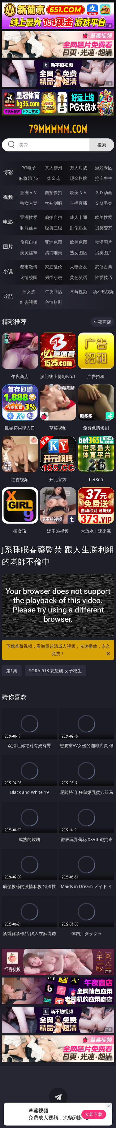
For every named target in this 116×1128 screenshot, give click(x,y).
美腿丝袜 (28, 252)
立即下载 (93, 1114)
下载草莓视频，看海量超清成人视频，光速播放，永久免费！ (58, 650)
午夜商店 (53, 291)
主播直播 (78, 203)
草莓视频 (78, 291)
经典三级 (53, 228)
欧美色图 (78, 242)
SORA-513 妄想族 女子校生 (55, 670)
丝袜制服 (53, 203)
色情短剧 (53, 302)
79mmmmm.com (58, 129)
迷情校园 (28, 277)
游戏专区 (103, 168)
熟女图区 (78, 252)
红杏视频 (28, 302)
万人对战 (78, 168)
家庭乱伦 (53, 267)
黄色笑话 (78, 277)
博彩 (8, 172)
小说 (8, 271)
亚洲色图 (53, 242)
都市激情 (28, 267)
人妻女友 (78, 267)
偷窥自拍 (28, 242)
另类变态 (103, 228)
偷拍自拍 (53, 217)
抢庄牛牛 (103, 178)
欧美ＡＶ (78, 192)
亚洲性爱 (28, 217)
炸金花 (53, 178)
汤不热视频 (103, 291)
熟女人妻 (28, 203)
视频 (8, 197)
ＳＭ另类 (103, 203)
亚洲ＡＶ (28, 192)
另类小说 (53, 277)
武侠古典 (103, 267)
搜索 (101, 145)
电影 (8, 221)
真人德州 (53, 168)
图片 (8, 246)
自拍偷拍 (53, 192)
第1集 (11, 670)
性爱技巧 (103, 277)
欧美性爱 (103, 217)
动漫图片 (103, 242)
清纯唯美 (53, 252)
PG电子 (28, 168)
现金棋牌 (78, 178)
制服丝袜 (28, 228)
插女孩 (28, 291)
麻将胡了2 (29, 178)
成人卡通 (78, 217)
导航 (8, 296)
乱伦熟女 (78, 228)
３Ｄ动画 (103, 192)
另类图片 (103, 252)
